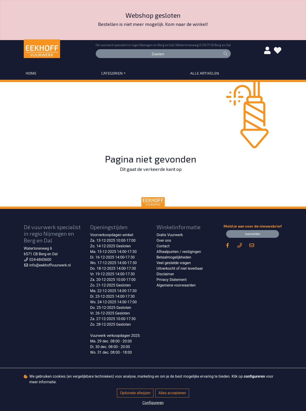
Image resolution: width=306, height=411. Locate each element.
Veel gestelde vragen (173, 263)
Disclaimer (165, 274)
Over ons (163, 240)
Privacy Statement (171, 279)
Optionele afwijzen (135, 393)
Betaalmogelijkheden (173, 257)
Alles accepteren (172, 393)
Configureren (152, 403)
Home (31, 73)
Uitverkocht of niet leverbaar (179, 268)
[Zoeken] (158, 53)
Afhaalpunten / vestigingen (178, 251)
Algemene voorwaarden (176, 285)
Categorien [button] (112, 73)
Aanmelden (252, 234)
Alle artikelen (204, 73)
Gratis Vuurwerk (169, 235)
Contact (163, 246)
